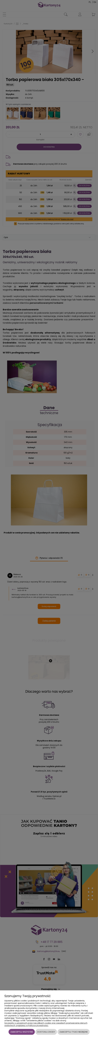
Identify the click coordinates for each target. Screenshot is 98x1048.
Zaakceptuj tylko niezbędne (73, 1031)
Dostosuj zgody (46, 1031)
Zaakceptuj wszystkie (21, 1031)
